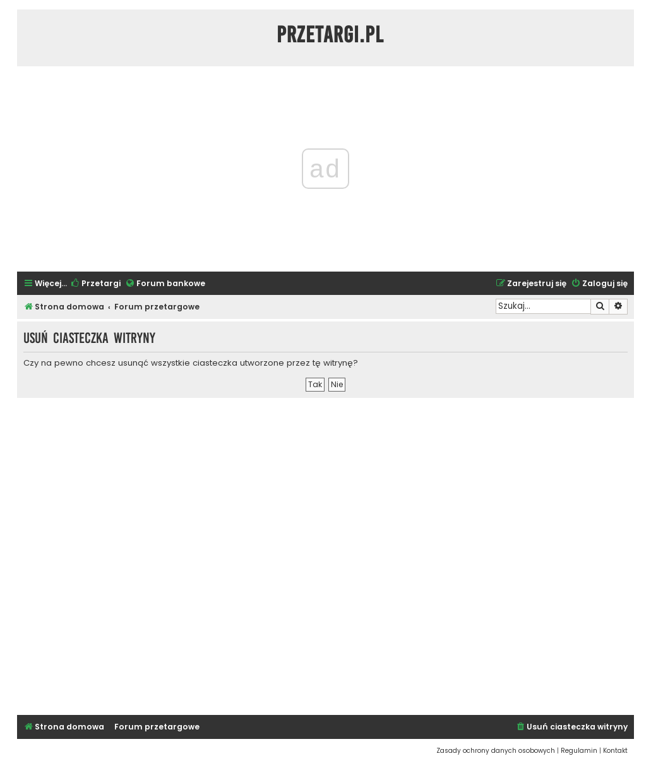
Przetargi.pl (330, 34)
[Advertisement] (325, 554)
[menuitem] (95, 283)
